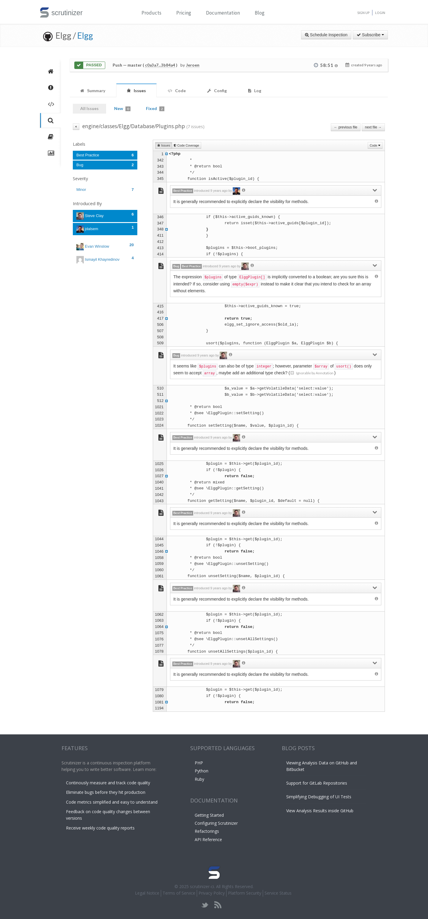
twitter (205, 905)
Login (380, 12)
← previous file (346, 127)
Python (201, 771)
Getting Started (209, 815)
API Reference (208, 839)
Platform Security (244, 893)
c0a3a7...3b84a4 (160, 65)
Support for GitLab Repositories (316, 783)
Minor (105, 189)
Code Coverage (186, 145)
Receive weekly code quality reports (100, 828)
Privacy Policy (212, 893)
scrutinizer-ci (202, 886)
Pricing (183, 13)
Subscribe (370, 34)
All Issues (89, 108)
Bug (105, 165)
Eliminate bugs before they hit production (105, 792)
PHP (199, 763)
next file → (373, 127)
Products (151, 13)
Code (375, 145)
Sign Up (363, 12)
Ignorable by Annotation (312, 373)
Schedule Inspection (326, 34)
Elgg (85, 35)
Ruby (199, 779)
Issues (163, 145)
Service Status (278, 893)
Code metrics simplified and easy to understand (112, 802)
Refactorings (207, 831)
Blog (260, 13)
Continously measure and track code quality (108, 783)
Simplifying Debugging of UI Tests (318, 796)
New (122, 108)
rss (217, 905)
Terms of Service (179, 893)
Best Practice (105, 155)
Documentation (223, 13)
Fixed (155, 108)
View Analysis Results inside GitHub (319, 810)
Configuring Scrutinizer (216, 823)
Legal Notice (147, 893)
